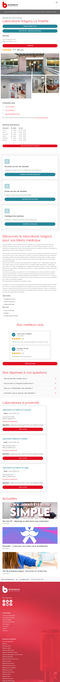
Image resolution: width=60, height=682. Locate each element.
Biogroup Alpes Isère (8, 650)
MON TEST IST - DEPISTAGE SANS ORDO (21, 30)
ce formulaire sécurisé (41, 117)
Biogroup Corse (6, 661)
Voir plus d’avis (30, 363)
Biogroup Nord (6, 674)
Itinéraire (17, 45)
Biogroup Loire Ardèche (8, 667)
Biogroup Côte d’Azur (8, 663)
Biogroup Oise (6, 676)
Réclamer (5, 630)
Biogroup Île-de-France (8, 665)
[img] (30, 64)
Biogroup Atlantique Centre (9, 652)
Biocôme (4, 643)
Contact (4, 628)
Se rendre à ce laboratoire (9, 421)
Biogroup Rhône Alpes (8, 680)
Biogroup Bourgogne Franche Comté (12, 654)
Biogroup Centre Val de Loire (10, 659)
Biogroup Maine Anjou (8, 672)
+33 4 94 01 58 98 (10, 106)
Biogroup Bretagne (7, 656)
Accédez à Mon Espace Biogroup (22, 174)
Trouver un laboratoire (8, 615)
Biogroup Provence (7, 678)
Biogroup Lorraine (7, 670)
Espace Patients (6, 620)
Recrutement (6, 624)
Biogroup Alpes (6, 648)
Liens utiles (5, 626)
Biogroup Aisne (6, 646)
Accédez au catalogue (21, 223)
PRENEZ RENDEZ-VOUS (19, 26)
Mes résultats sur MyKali (21, 199)
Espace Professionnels (8, 622)
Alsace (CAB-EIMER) (7, 641)
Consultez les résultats (8, 617)
